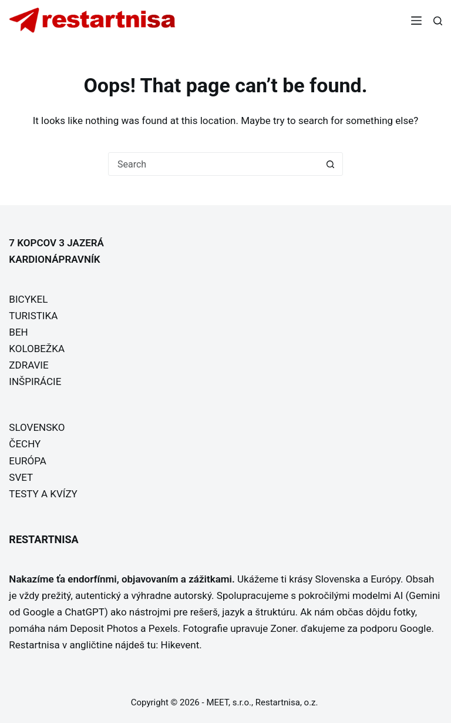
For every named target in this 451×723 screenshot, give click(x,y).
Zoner (283, 628)
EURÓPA (27, 461)
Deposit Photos (104, 628)
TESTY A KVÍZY (43, 494)
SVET (21, 477)
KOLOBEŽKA (37, 348)
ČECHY (25, 444)
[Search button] (330, 164)
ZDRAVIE (28, 365)
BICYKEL (28, 299)
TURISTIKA (33, 316)
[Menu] (416, 20)
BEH (18, 332)
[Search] (437, 20)
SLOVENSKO (37, 427)
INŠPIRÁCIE (35, 381)
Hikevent (180, 645)
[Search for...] (214, 164)
